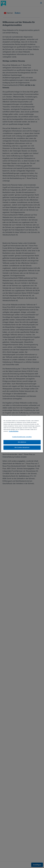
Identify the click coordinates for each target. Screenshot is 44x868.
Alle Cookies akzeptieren (22, 447)
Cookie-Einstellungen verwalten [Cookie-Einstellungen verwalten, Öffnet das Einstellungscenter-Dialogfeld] (22, 436)
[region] (22, 434)
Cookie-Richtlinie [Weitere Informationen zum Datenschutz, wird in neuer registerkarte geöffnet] (13, 431)
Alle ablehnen (22, 442)
